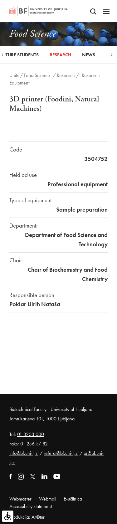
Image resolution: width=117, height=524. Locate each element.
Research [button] (60, 55)
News (88, 55)
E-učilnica (73, 499)
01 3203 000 (30, 434)
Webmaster (20, 499)
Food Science (37, 75)
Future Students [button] (19, 55)
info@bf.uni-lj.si (23, 453)
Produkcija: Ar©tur (27, 517)
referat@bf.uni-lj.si (61, 453)
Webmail (47, 499)
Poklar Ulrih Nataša (34, 304)
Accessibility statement (30, 506)
